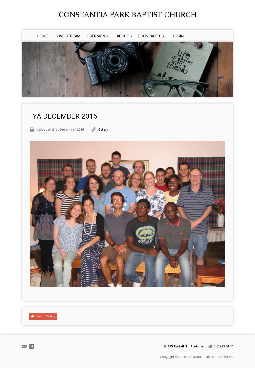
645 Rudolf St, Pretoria (186, 346)
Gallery (103, 129)
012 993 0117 (223, 346)
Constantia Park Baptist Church (127, 14)
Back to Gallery (43, 316)
